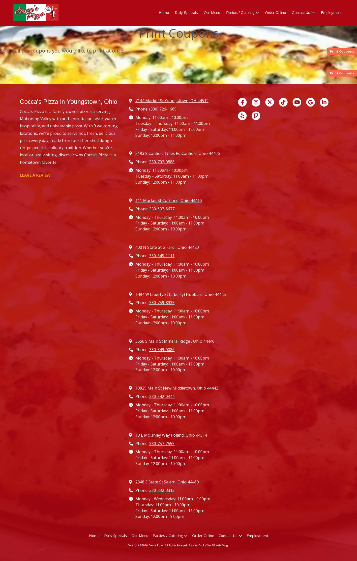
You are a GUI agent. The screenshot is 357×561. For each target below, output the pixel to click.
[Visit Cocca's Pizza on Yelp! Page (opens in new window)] (242, 116)
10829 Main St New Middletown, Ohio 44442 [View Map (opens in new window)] (176, 388)
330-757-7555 (162, 443)
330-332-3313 (162, 490)
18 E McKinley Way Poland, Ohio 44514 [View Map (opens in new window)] (171, 435)
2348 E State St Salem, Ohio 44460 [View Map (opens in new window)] (167, 482)
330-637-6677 (162, 209)
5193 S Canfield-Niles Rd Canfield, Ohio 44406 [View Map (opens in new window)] (177, 153)
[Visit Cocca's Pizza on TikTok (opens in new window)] (283, 102)
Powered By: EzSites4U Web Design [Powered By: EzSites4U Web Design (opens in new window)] (208, 545)
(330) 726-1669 (163, 109)
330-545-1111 (162, 255)
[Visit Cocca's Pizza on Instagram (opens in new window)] (256, 102)
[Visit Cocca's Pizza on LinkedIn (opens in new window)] (324, 102)
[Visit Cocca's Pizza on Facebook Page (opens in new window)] (242, 102)
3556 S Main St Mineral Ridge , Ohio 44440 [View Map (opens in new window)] (174, 341)
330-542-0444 (162, 396)
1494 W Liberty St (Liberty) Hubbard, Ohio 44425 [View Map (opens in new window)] (180, 294)
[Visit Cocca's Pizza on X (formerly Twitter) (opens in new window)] (269, 102)
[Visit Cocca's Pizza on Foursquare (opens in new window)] (256, 116)
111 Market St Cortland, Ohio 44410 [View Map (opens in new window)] (168, 200)
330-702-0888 (162, 162)
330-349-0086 (162, 349)
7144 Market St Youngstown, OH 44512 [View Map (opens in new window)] (171, 100)
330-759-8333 (162, 302)
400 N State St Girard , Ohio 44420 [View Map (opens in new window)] (167, 247)
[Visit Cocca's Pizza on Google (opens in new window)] (310, 102)
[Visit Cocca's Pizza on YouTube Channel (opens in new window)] (297, 102)
